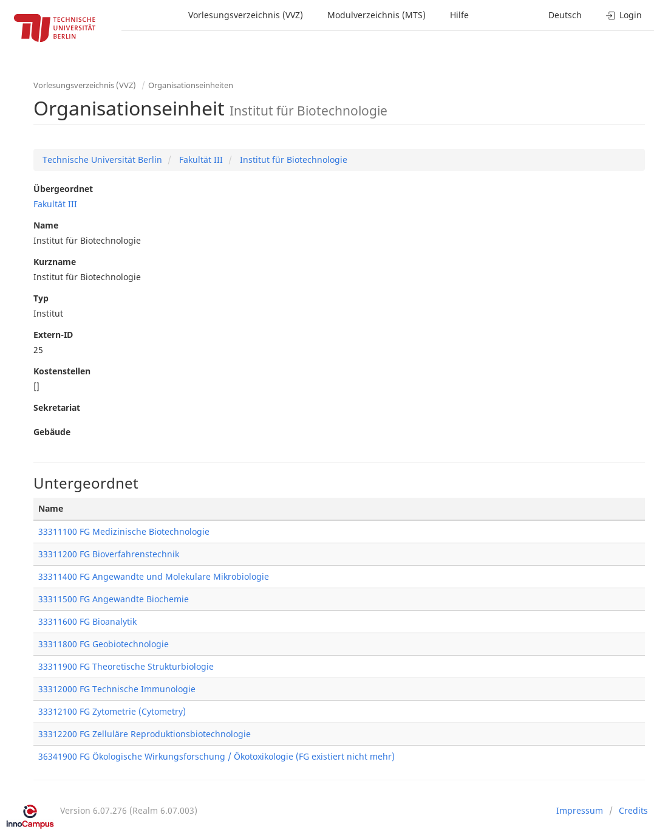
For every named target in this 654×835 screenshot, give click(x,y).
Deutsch (565, 15)
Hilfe (459, 15)
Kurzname (54, 261)
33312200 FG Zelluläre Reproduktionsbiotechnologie (144, 734)
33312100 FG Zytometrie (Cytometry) (112, 711)
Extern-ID (53, 334)
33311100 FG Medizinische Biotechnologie (123, 531)
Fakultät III (200, 159)
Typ (41, 298)
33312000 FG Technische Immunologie (117, 689)
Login (624, 15)
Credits (633, 810)
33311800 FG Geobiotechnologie (103, 644)
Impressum (579, 810)
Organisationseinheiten (190, 85)
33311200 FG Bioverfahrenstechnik (108, 554)
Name (45, 225)
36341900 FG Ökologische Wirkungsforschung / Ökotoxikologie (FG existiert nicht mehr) (216, 756)
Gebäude (51, 432)
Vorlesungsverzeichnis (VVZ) (245, 15)
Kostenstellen (61, 371)
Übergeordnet (63, 188)
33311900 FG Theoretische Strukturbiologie (126, 666)
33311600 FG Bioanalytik (87, 621)
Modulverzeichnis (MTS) (376, 15)
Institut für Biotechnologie (292, 159)
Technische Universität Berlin (102, 159)
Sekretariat (56, 407)
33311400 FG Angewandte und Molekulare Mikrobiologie (153, 576)
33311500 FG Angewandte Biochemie (113, 599)
